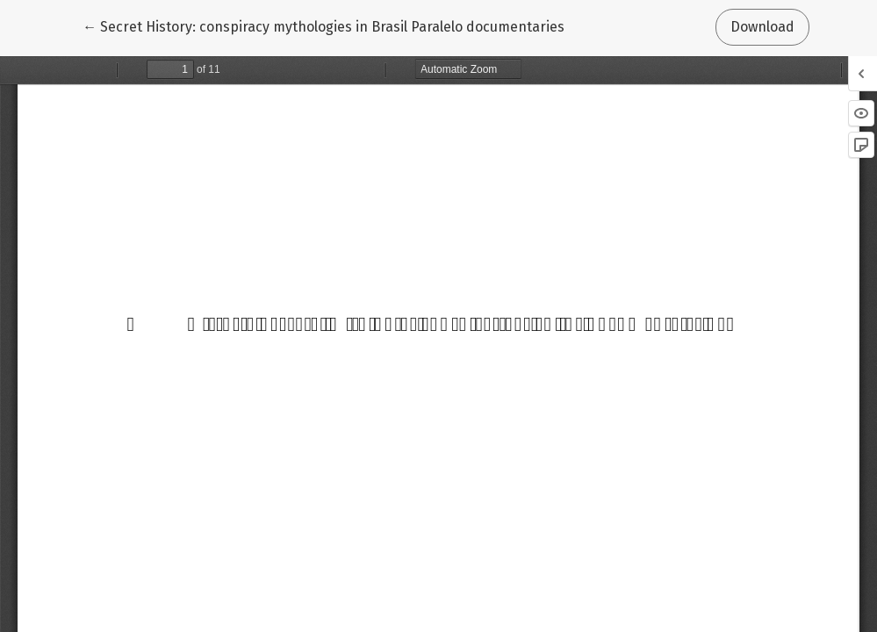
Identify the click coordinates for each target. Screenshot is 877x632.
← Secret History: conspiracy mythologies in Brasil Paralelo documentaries (323, 25)
